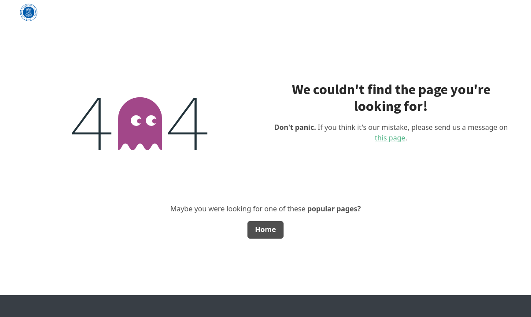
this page (390, 138)
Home (265, 229)
